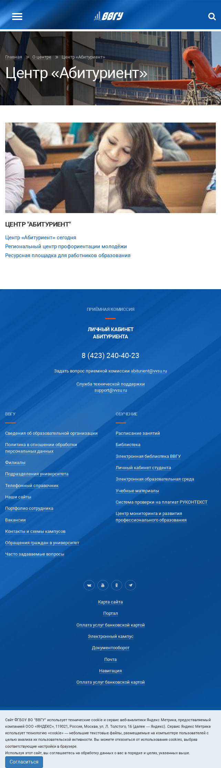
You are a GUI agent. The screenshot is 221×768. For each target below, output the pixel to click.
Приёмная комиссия (110, 309)
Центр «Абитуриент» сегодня (40, 237)
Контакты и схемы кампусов (35, 531)
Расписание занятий (138, 433)
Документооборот (110, 647)
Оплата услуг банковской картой (110, 625)
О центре (41, 57)
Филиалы (15, 462)
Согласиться (24, 762)
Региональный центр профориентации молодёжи (66, 246)
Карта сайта (110, 601)
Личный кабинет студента (143, 467)
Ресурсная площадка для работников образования (67, 255)
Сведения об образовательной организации (51, 433)
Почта (110, 659)
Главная (13, 57)
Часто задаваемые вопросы (34, 554)
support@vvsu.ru (110, 390)
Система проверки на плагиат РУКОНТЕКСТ (162, 502)
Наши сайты (18, 496)
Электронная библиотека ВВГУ (148, 456)
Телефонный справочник (32, 485)
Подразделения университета (37, 473)
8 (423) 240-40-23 (110, 355)
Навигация (110, 670)
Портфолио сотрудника (29, 508)
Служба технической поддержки (110, 384)
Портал (110, 613)
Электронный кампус (111, 636)
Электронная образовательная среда (155, 479)
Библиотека (128, 444)
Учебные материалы (137, 490)
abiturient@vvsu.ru (149, 371)
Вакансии (15, 520)
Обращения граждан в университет (42, 542)
